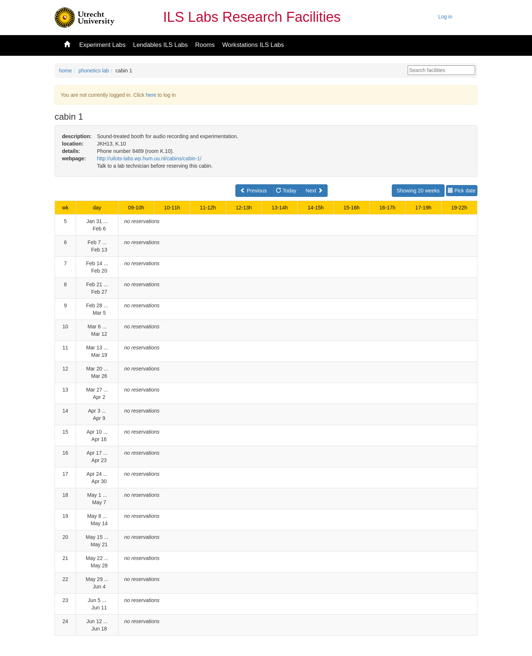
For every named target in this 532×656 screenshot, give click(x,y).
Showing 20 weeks (418, 191)
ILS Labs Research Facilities (252, 17)
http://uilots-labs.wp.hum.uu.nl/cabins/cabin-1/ (149, 158)
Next (314, 191)
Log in (445, 17)
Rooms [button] (205, 44)
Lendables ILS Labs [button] (160, 44)
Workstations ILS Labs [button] (253, 44)
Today (286, 191)
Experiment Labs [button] (102, 44)
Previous (253, 191)
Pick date (462, 191)
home (65, 71)
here (151, 95)
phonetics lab (94, 71)
